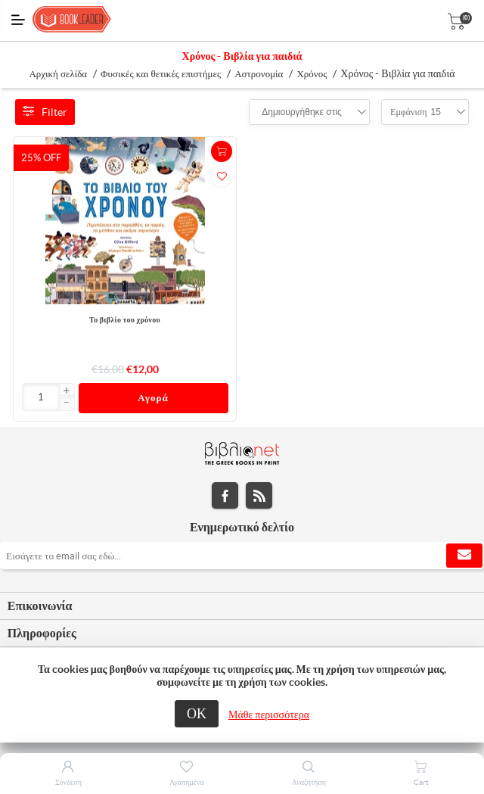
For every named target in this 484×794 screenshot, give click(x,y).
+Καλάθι (221, 151)
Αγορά (153, 397)
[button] (66, 391)
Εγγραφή (464, 555)
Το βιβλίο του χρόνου (124, 320)
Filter (45, 112)
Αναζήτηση (309, 782)
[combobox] (302, 112)
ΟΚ (196, 713)
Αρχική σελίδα (58, 73)
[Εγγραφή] (242, 555)
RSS (259, 495)
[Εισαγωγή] (41, 397)
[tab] (242, 606)
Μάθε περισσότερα (268, 714)
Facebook (225, 495)
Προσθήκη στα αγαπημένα (221, 176)
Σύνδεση (68, 782)
